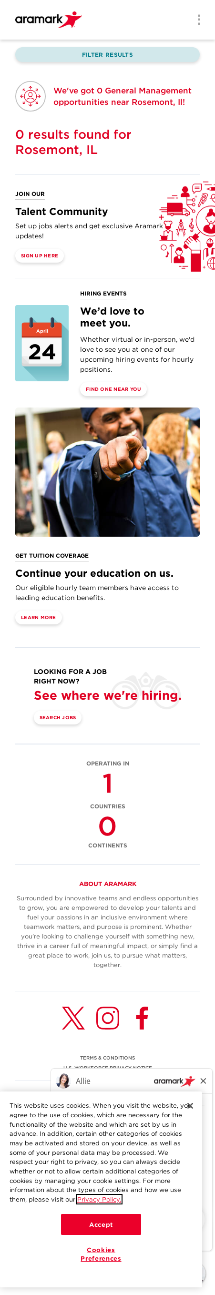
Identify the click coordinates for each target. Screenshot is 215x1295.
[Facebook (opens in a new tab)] (142, 1018)
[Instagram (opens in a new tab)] (107, 1018)
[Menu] (196, 20)
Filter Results (107, 54)
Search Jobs (58, 717)
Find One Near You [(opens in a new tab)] (113, 389)
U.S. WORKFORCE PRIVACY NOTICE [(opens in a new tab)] (107, 1068)
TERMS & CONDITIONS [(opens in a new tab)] (107, 1057)
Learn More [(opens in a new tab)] (38, 617)
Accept (101, 1224)
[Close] (190, 1105)
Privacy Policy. (99, 1199)
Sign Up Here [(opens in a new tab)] (39, 255)
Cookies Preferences (101, 1254)
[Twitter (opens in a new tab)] (73, 1018)
